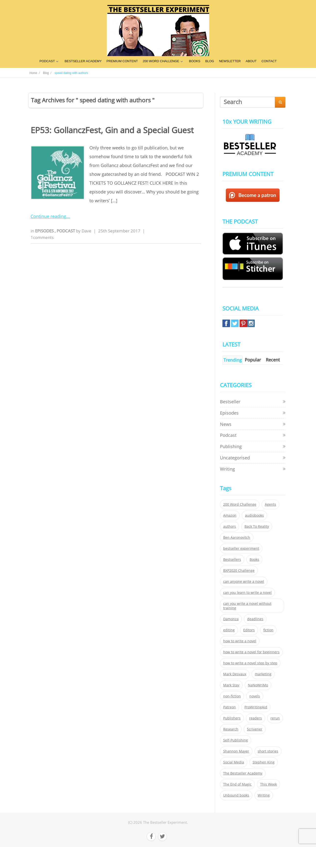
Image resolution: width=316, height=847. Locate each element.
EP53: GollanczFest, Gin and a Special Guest (112, 130)
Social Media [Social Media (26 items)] (233, 762)
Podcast (66, 231)
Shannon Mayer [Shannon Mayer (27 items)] (236, 751)
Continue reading (48, 216)
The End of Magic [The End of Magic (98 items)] (237, 784)
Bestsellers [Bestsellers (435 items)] (232, 559)
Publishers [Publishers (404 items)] (232, 718)
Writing (227, 469)
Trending (232, 360)
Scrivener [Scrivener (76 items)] (254, 729)
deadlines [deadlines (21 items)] (255, 619)
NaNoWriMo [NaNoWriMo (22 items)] (258, 685)
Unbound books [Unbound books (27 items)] (236, 795)
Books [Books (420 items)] (254, 559)
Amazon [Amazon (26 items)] (229, 515)
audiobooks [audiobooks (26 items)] (254, 515)
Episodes (45, 231)
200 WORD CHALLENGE (161, 61)
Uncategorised (235, 458)
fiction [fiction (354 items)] (268, 630)
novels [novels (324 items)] (254, 696)
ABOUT (251, 61)
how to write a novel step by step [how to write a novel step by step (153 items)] (250, 663)
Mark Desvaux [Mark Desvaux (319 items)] (234, 674)
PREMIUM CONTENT (122, 61)
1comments (42, 237)
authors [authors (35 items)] (229, 526)
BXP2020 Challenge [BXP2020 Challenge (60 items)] (239, 570)
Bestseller (230, 402)
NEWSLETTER (230, 61)
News (225, 424)
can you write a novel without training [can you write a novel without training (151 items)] (247, 605)
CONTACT (269, 61)
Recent (273, 360)
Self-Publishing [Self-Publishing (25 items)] (235, 740)
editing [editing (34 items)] (229, 630)
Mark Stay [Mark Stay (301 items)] (231, 685)
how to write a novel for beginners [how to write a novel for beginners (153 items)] (251, 652)
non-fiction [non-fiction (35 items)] (232, 696)
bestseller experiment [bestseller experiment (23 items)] (241, 548)
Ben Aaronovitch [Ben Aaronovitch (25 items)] (236, 537)
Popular (253, 360)
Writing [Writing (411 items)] (264, 795)
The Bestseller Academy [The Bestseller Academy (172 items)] (242, 773)
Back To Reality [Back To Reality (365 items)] (256, 526)
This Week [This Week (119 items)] (268, 784)
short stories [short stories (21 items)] (268, 751)
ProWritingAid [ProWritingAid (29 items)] (255, 707)
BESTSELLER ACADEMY (83, 61)
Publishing (231, 446)
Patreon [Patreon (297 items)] (229, 707)
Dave (86, 231)
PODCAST (47, 61)
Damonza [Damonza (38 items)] (231, 619)
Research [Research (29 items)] (230, 729)
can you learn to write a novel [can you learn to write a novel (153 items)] (247, 592)
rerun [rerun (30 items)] (275, 718)
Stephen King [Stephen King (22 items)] (264, 762)
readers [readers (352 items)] (255, 718)
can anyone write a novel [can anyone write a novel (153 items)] (243, 581)
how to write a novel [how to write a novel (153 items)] (239, 641)
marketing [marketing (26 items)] (263, 674)
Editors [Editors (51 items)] (249, 630)
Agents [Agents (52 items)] (270, 504)
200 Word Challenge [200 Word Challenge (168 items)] (239, 504)
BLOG (209, 61)
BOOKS (194, 61)
